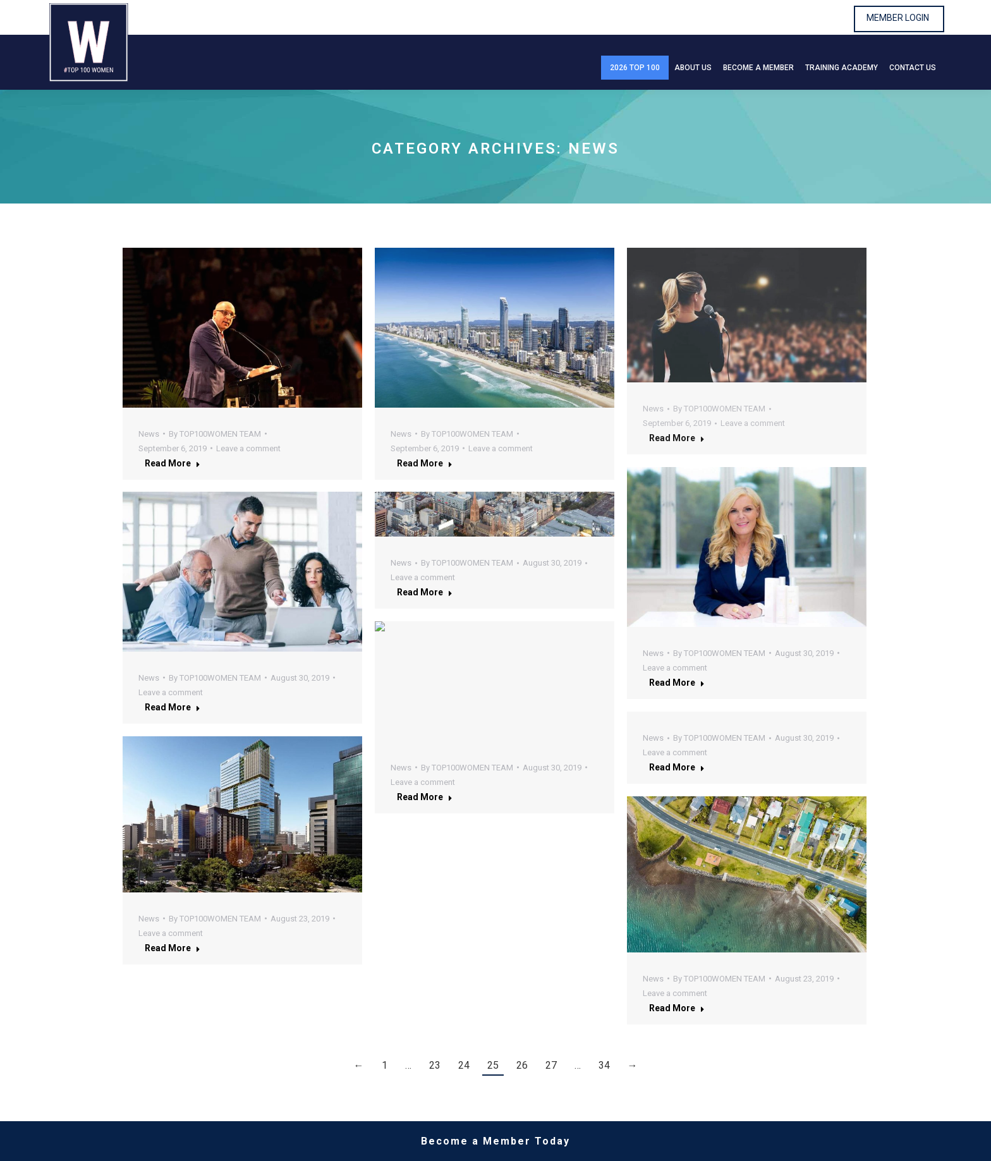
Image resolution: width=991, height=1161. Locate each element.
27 (551, 1065)
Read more (172, 463)
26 (522, 1065)
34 (604, 1065)
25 (493, 1065)
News (148, 434)
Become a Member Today (495, 1141)
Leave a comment (248, 448)
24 (464, 1065)
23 (435, 1065)
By (215, 434)
